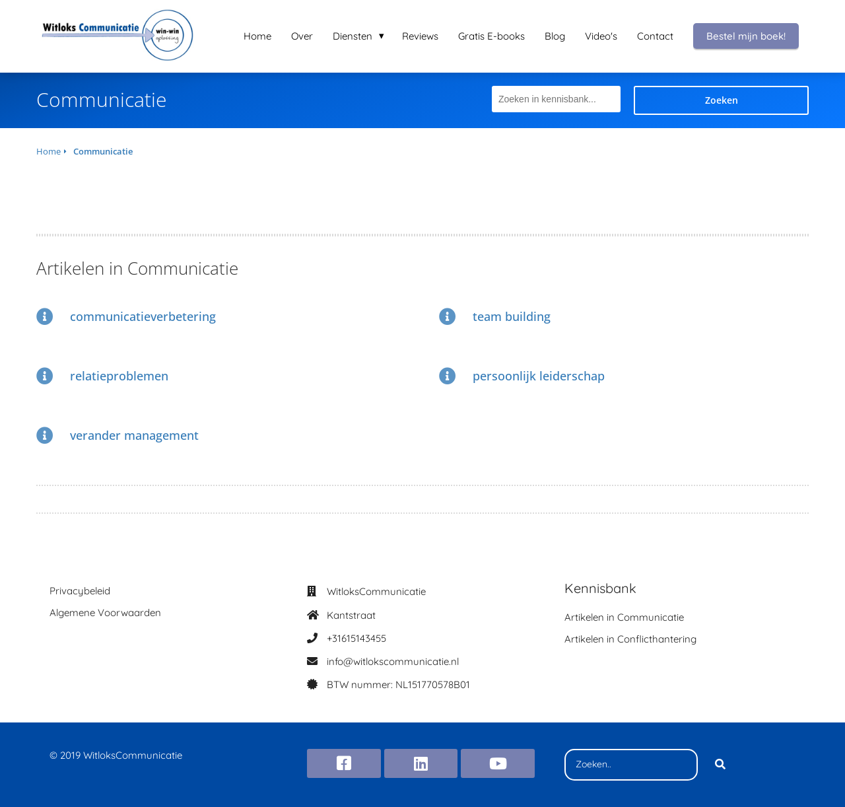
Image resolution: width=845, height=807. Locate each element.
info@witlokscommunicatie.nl (393, 661)
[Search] (720, 765)
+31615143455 (356, 638)
